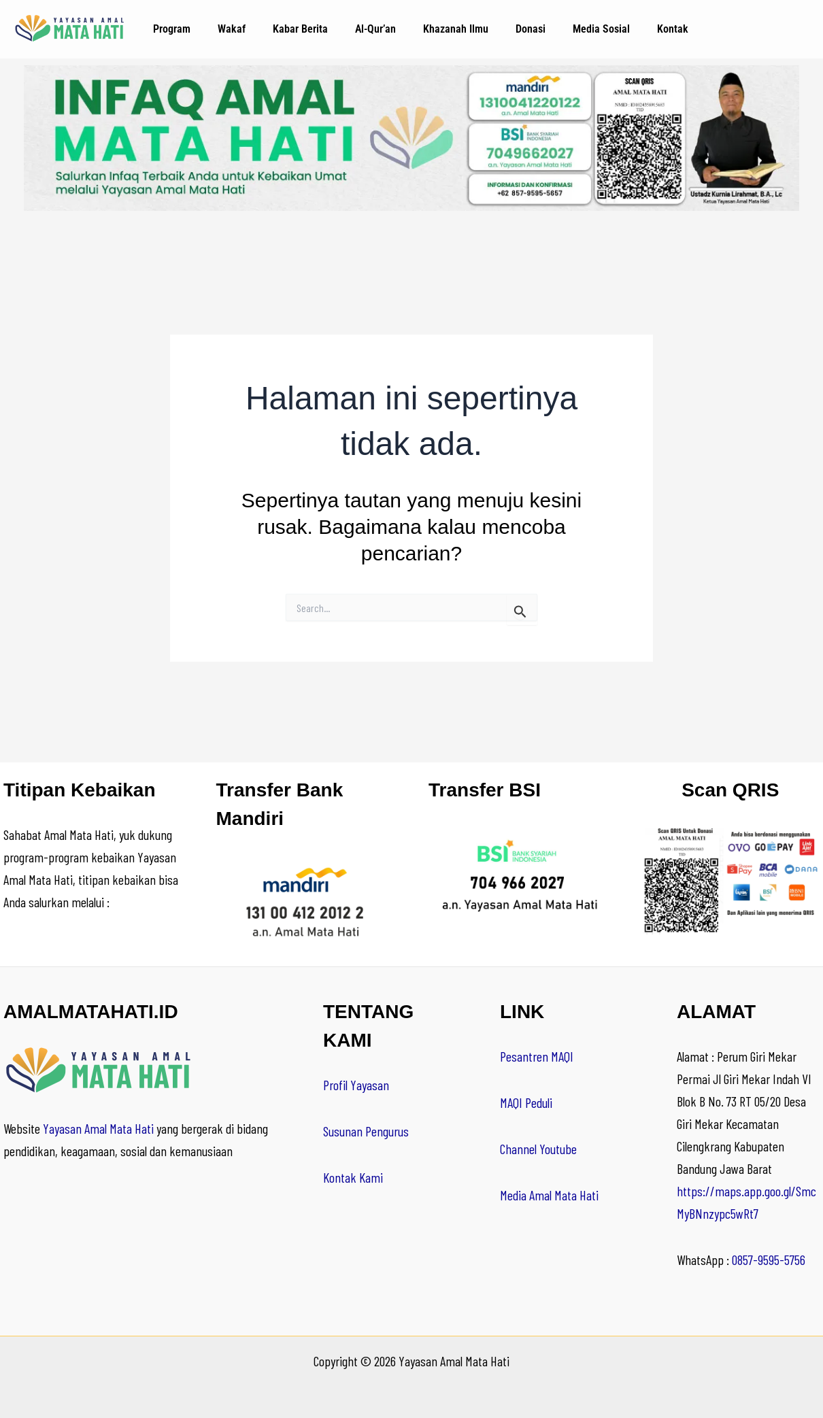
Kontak (672, 28)
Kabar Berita (300, 28)
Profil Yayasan (356, 1085)
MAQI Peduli (526, 1102)
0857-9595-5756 (768, 1259)
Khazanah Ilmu (455, 28)
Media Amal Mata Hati (549, 1195)
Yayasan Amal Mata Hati (98, 1128)
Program (171, 28)
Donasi (530, 28)
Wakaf (232, 28)
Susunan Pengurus (366, 1131)
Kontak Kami (353, 1177)
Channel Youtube (538, 1149)
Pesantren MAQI (536, 1056)
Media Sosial (601, 28)
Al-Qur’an (375, 28)
